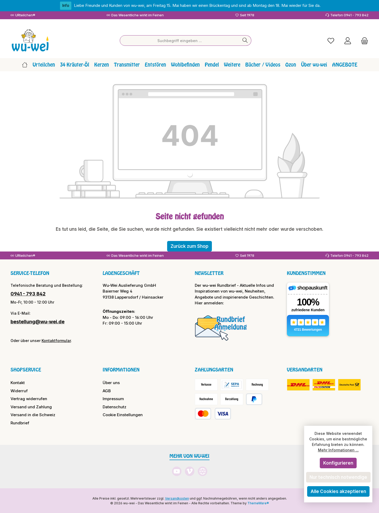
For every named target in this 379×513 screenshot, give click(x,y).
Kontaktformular (56, 340)
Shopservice (26, 369)
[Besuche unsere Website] (202, 471)
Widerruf (19, 390)
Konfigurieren (338, 463)
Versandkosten (177, 498)
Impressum (113, 398)
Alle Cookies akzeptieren (338, 491)
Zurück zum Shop (189, 245)
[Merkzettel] (331, 40)
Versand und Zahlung (31, 406)
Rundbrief (20, 422)
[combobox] (179, 40)
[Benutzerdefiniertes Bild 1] (221, 327)
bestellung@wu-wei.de (37, 321)
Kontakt (18, 382)
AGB (107, 390)
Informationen (121, 369)
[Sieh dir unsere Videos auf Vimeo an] (190, 471)
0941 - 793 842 (28, 293)
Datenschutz (114, 406)
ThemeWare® (258, 503)
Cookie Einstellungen (123, 414)
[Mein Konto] (348, 40)
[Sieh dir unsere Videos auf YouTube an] (177, 471)
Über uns (111, 382)
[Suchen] (245, 40)
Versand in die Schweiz (33, 414)
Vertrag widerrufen (29, 398)
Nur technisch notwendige (338, 477)
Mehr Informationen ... (338, 450)
